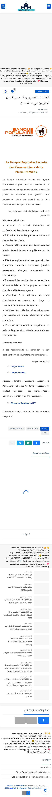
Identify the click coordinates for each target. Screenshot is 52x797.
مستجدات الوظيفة (16, 429)
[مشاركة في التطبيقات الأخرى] (12, 443)
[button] (36, 443)
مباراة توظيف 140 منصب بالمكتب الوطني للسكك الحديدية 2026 (18, 601)
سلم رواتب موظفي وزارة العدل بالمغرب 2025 (19, 588)
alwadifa (44, 767)
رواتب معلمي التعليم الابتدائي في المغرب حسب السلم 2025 (18, 627)
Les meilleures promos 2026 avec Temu (30, 777)
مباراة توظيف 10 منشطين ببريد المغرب (19, 695)
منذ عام (27, 572)
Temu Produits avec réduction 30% (32, 772)
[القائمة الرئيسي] (49, 6)
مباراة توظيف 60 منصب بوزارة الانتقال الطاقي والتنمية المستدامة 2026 (18, 615)
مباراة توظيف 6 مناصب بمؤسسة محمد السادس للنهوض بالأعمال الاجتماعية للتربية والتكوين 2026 (18, 668)
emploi (45, 433)
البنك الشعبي (42, 91)
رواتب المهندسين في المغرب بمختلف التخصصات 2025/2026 (19, 576)
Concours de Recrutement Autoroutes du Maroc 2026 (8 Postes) (20, 642)
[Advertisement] (26, 42)
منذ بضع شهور (25, 597)
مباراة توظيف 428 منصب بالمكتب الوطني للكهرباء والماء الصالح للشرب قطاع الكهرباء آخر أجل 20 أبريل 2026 (18, 683)
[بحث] (3, 6)
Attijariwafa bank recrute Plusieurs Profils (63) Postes (17, 654)
